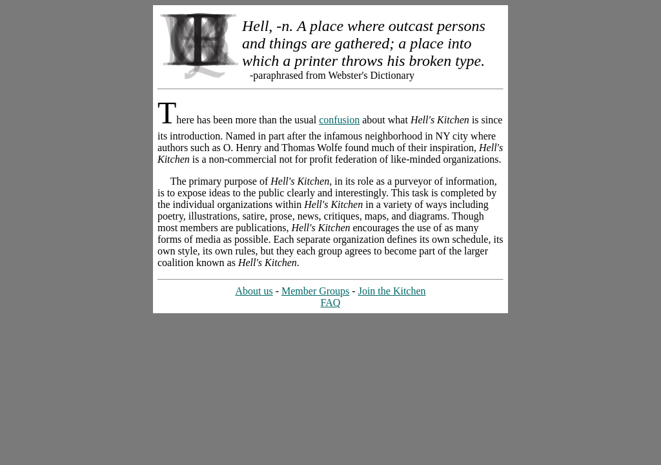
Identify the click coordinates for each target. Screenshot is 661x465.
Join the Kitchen (392, 290)
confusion (339, 119)
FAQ (331, 302)
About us (253, 290)
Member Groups (315, 290)
